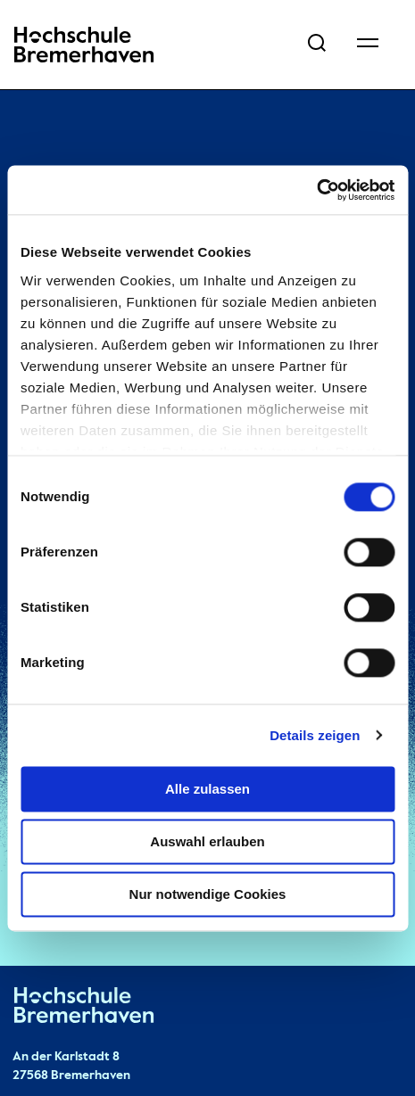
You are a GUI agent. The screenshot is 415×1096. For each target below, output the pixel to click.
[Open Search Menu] (317, 44)
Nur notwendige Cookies (207, 894)
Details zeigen (315, 735)
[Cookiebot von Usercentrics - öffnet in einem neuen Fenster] (316, 190)
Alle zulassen (207, 788)
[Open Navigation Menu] (368, 44)
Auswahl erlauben (207, 841)
